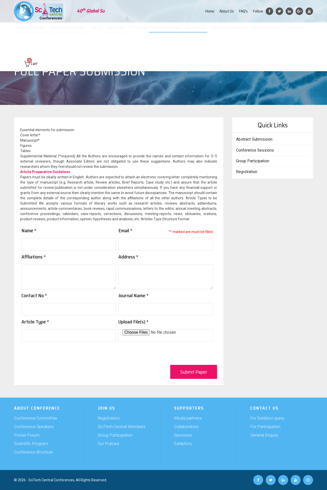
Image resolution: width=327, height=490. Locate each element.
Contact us (295, 30)
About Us (226, 11)
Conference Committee (35, 418)
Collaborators (186, 426)
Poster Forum (27, 435)
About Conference (34, 30)
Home (209, 11)
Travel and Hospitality (229, 30)
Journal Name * (133, 295)
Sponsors (183, 435)
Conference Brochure (33, 452)
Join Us (98, 30)
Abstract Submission (70, 30)
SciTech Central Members (122, 426)
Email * (125, 230)
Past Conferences (266, 30)
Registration (246, 171)
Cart (31, 45)
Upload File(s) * (133, 321)
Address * (128, 256)
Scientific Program (31, 443)
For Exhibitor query (267, 418)
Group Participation (252, 161)
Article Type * (35, 321)
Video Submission (168, 30)
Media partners (188, 418)
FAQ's (243, 11)
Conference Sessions (255, 150)
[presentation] (59, 354)
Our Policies (108, 443)
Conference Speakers (34, 426)
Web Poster (196, 30)
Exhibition (140, 30)
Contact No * (34, 295)
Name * (28, 230)
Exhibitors (183, 443)
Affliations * (33, 256)
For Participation (265, 426)
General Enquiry (264, 435)
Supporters (118, 30)
